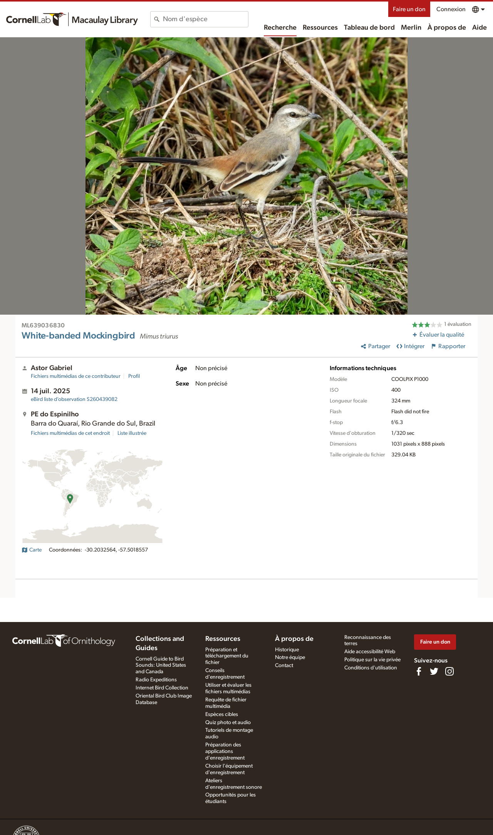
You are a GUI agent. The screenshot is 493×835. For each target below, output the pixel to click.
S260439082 (74, 399)
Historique (287, 649)
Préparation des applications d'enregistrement (225, 751)
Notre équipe (290, 657)
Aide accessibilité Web (369, 651)
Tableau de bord (369, 27)
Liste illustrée (131, 433)
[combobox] (205, 19)
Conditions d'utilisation (370, 668)
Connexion (451, 9)
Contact (284, 665)
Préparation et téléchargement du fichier (226, 656)
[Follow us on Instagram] (449, 671)
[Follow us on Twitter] (434, 671)
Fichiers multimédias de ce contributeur (76, 376)
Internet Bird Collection (162, 688)
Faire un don (409, 9)
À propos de (447, 27)
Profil (134, 376)
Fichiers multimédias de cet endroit (70, 433)
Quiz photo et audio (228, 722)
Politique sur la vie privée (372, 659)
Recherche (280, 27)
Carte (32, 550)
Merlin (411, 27)
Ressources (320, 27)
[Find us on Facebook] (418, 671)
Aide (479, 27)
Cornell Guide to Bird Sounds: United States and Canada (161, 665)
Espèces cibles (221, 714)
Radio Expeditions (156, 679)
